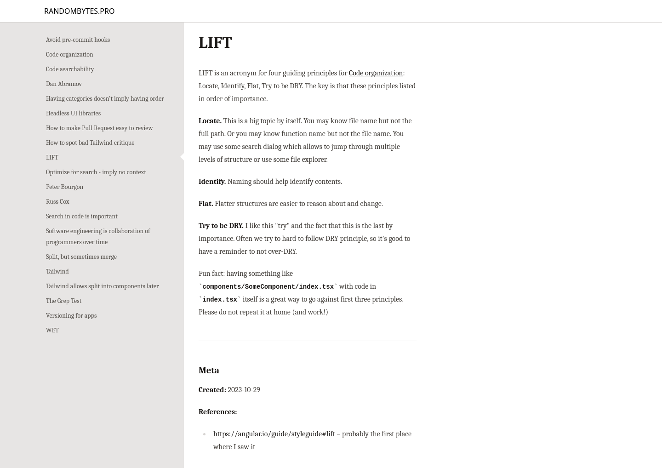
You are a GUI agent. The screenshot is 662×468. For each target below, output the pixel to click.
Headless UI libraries (73, 113)
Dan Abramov (64, 84)
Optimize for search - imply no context (96, 172)
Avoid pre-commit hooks (78, 40)
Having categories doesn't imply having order (105, 99)
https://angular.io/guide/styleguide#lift (274, 434)
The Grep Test (63, 301)
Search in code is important (82, 216)
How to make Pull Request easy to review (99, 128)
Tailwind (57, 271)
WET (52, 330)
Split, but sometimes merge (81, 257)
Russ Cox (57, 201)
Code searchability (70, 69)
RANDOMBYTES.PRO (79, 11)
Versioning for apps (71, 316)
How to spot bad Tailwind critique (90, 143)
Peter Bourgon (64, 187)
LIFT (52, 157)
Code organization (69, 54)
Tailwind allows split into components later (102, 286)
